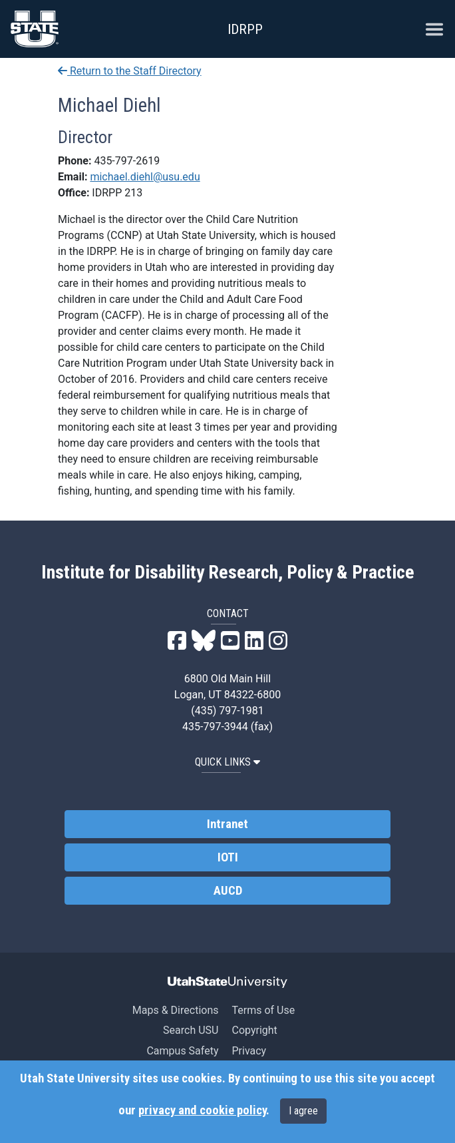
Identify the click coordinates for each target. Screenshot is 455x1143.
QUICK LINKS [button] (227, 762)
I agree (303, 1110)
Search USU (190, 1030)
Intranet (227, 824)
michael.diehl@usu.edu (145, 176)
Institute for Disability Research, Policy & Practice (227, 572)
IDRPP (245, 29)
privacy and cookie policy (202, 1110)
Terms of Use (263, 1010)
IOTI (228, 857)
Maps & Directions (175, 1010)
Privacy (248, 1050)
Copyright (254, 1030)
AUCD (228, 890)
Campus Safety (182, 1050)
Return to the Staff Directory (130, 71)
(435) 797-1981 (227, 710)
